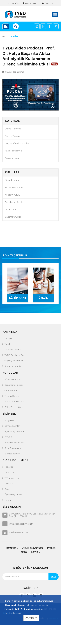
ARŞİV (54, 64)
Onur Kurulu (11, 209)
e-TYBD (8, 437)
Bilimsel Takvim (12, 453)
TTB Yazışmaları (12, 478)
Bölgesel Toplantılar (14, 442)
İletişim (8, 500)
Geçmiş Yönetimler (14, 360)
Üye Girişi (49, 3)
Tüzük (7, 344)
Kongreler (9, 420)
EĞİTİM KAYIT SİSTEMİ (17, 299)
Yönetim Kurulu (12, 195)
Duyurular (10, 472)
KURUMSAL (12, 548)
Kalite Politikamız (13, 151)
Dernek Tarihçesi (13, 128)
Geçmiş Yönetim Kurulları (17, 143)
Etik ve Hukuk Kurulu (15, 187)
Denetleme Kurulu (14, 202)
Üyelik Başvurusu (13, 494)
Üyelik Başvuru (32, 3)
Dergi (7, 489)
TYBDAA (9, 483)
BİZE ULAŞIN (13, 3)
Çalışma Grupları (13, 217)
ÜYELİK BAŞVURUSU (43, 299)
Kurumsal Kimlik (13, 366)
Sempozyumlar (12, 426)
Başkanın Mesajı (12, 158)
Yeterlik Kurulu (12, 180)
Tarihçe (8, 338)
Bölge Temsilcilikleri (14, 407)
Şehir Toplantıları (13, 448)
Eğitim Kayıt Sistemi (14, 431)
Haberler (13, 36)
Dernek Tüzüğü (12, 136)
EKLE (53, 576)
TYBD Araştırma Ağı (14, 355)
